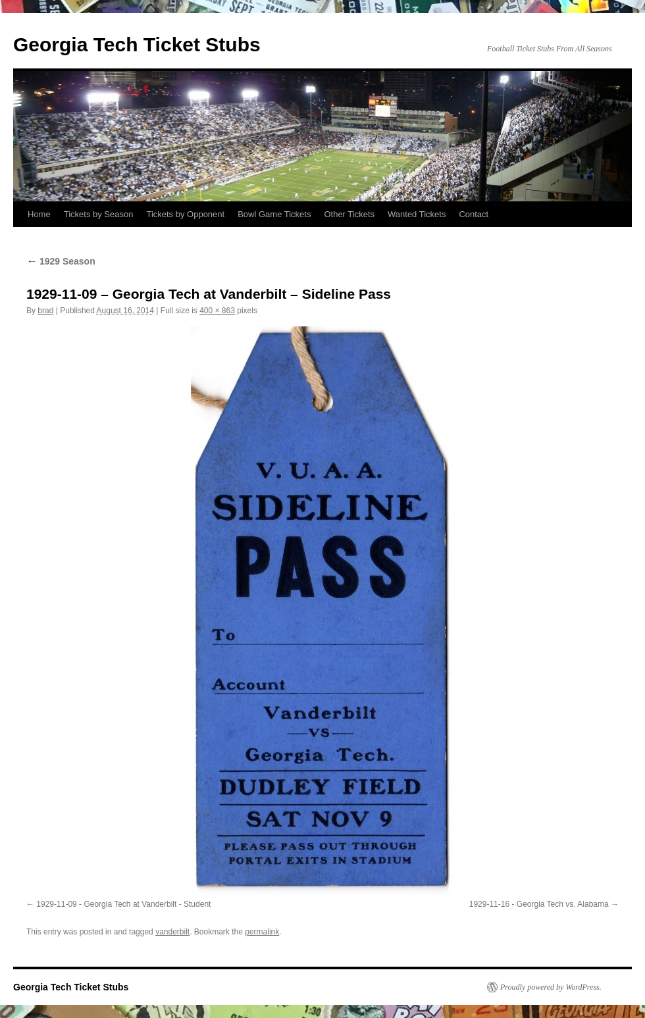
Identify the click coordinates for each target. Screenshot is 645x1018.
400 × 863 (217, 310)
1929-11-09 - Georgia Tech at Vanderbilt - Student (123, 904)
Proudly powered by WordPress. (551, 987)
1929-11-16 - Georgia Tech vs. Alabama (539, 904)
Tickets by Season (99, 214)
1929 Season (60, 261)
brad (45, 310)
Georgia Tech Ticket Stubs (137, 44)
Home (39, 214)
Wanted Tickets (417, 214)
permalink (262, 931)
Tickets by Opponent (185, 214)
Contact (473, 214)
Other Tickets (349, 214)
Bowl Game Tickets (274, 214)
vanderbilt (172, 931)
